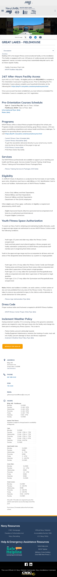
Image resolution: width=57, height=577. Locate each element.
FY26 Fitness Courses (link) (14, 147)
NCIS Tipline (42, 549)
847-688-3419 (11, 377)
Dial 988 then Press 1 (42, 554)
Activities (5, 54)
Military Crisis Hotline (42, 552)
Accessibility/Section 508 (42, 533)
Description (7, 51)
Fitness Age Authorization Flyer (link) (17, 299)
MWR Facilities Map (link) (13, 69)
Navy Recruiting (14, 536)
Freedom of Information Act (14, 533)
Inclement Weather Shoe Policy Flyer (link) (19, 338)
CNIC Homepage (14, 530)
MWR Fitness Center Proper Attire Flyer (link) (20, 312)
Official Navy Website (42, 530)
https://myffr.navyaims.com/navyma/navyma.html (29, 86)
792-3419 (10, 386)
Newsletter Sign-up (12, 346)
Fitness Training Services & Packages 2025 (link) (21, 169)
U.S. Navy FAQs (42, 536)
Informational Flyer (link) (11, 110)
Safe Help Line (43, 546)
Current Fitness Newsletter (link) (16, 141)
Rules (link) (6, 112)
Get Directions (11, 368)
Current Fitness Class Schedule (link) (17, 138)
